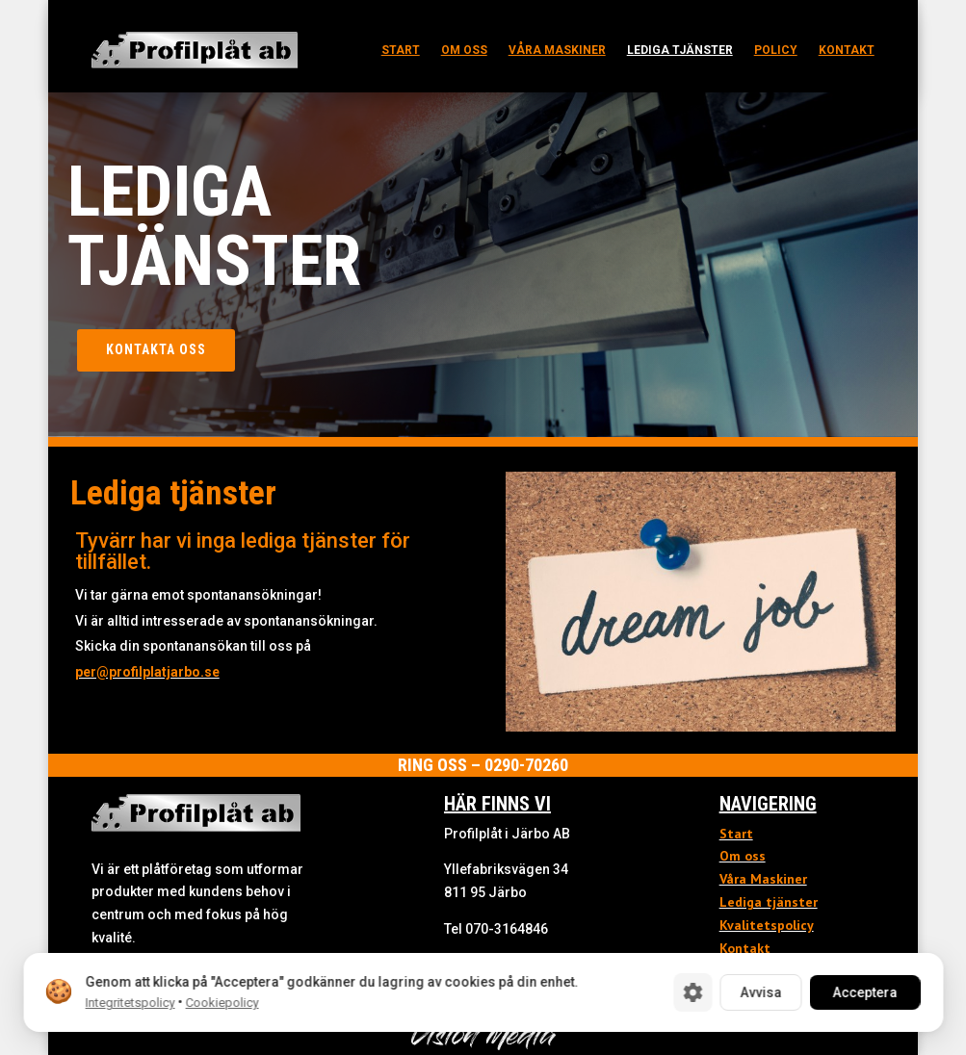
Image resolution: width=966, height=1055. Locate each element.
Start (400, 50)
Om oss (464, 50)
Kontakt (847, 50)
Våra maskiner (557, 50)
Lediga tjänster (680, 50)
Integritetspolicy (129, 1002)
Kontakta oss (156, 349)
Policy (775, 50)
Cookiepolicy (221, 1002)
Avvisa (760, 992)
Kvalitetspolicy (766, 925)
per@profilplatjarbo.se (147, 672)
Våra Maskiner (763, 879)
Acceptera (864, 992)
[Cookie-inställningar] (692, 992)
